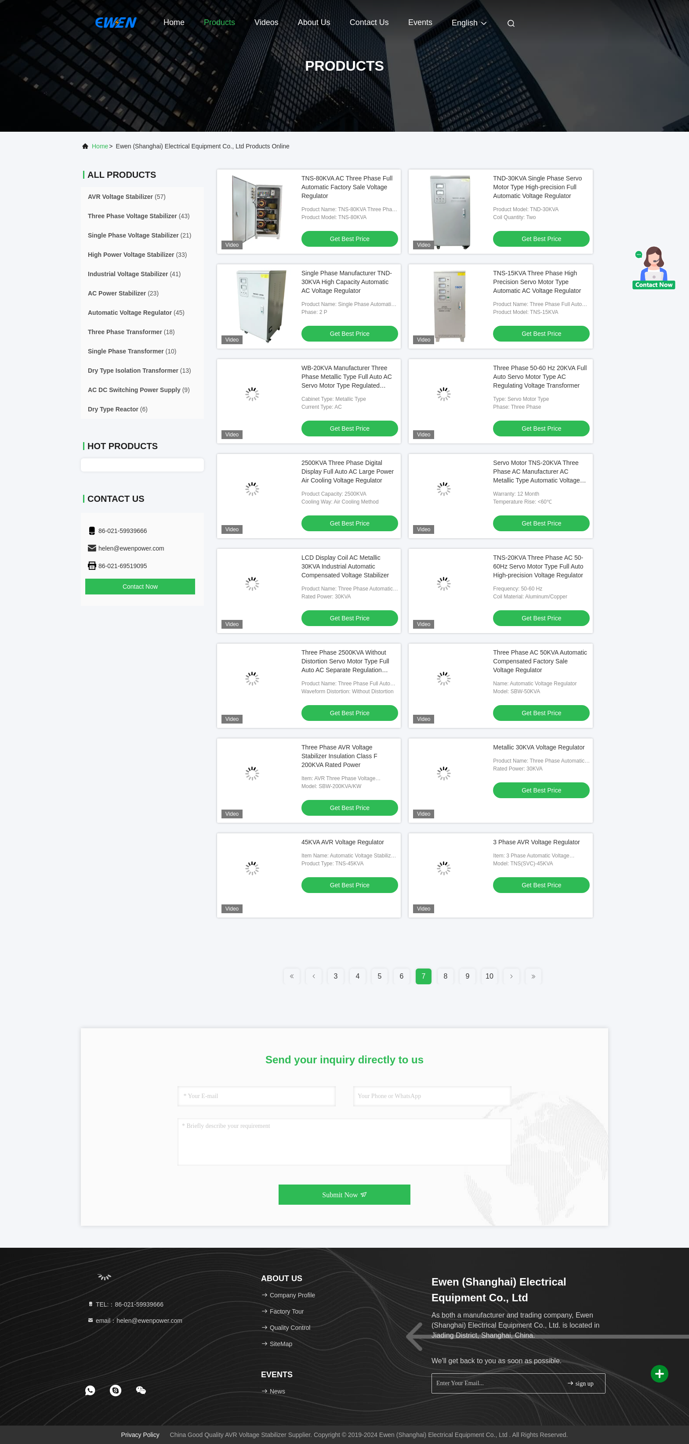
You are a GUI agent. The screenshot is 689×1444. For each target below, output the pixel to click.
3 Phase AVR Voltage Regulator (536, 842)
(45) (136, 312)
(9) (139, 389)
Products (219, 22)
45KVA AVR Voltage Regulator (342, 842)
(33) (137, 254)
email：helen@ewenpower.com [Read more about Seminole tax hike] (134, 1320)
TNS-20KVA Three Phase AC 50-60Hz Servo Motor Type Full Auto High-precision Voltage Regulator (538, 566)
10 (489, 976)
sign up (580, 1383)
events (420, 22)
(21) (140, 235)
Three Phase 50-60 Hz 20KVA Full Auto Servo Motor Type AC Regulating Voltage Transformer (540, 376)
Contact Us (369, 22)
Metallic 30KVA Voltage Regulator (538, 747)
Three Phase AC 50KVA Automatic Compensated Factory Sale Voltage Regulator (540, 661)
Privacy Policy (140, 1434)
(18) (131, 331)
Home (174, 22)
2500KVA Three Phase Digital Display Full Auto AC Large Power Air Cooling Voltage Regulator (347, 471)
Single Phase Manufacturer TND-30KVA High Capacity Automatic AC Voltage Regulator (346, 282)
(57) (127, 196)
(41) (134, 273)
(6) (118, 409)
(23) (123, 293)
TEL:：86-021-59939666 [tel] (125, 1304)
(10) (132, 351)
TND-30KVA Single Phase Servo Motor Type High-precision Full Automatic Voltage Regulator (537, 187)
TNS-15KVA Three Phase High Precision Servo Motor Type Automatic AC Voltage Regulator (537, 282)
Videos (266, 22)
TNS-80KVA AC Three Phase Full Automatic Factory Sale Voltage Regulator (346, 187)
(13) (139, 370)
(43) (139, 216)
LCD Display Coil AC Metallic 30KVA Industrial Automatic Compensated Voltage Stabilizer (345, 566)
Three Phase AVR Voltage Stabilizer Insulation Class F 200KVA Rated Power (339, 756)
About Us (314, 22)
